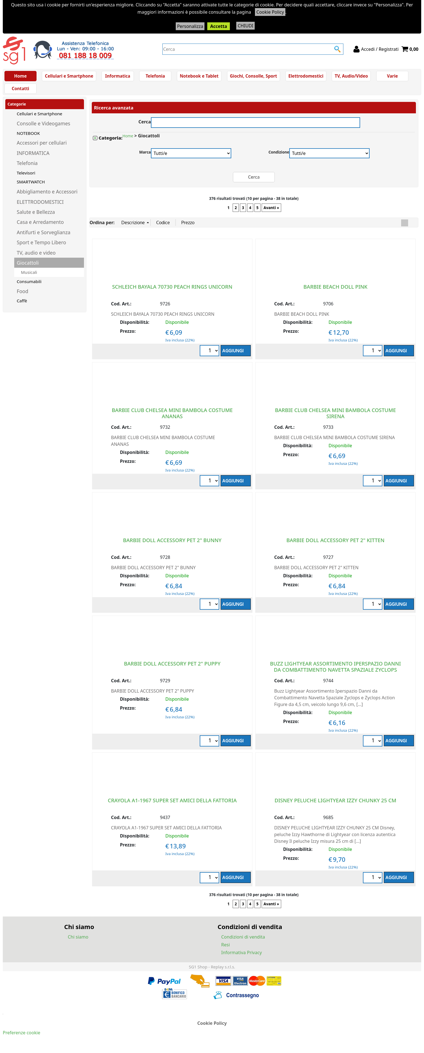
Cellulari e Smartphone (69, 77)
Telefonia (155, 77)
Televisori (26, 176)
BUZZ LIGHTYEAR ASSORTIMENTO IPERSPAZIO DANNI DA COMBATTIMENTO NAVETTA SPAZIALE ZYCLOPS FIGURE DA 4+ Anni (335, 672)
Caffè (22, 304)
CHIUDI (245, 26)
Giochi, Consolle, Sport (252, 77)
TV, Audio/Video (349, 77)
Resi (225, 948)
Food (22, 294)
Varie (390, 77)
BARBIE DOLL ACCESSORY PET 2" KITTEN (335, 543)
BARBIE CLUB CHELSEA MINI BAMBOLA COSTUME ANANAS (172, 416)
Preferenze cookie (21, 1036)
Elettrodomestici (304, 77)
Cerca (144, 124)
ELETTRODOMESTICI (40, 205)
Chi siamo (78, 940)
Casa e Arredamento (40, 225)
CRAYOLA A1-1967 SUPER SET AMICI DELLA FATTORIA (172, 803)
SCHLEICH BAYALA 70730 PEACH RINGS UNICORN (172, 289)
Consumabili (29, 285)
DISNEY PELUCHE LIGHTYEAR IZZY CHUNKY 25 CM (335, 803)
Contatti (21, 91)
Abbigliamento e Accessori (47, 195)
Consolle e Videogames (43, 126)
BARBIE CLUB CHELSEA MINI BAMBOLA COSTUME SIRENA (335, 416)
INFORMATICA (33, 156)
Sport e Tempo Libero (41, 245)
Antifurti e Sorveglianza (43, 235)
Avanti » (271, 210)
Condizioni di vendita (243, 940)
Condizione (278, 155)
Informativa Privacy (241, 956)
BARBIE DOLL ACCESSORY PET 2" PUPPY (172, 666)
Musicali (29, 275)
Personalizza (190, 26)
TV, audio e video (36, 255)
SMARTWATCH (31, 185)
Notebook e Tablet (198, 77)
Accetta (218, 26)
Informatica (117, 77)
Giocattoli (28, 265)
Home (20, 77)
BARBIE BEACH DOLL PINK (335, 289)
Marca (145, 155)
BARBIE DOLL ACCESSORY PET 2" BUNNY (172, 543)
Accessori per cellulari (42, 146)
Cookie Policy (270, 12)
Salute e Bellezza (36, 215)
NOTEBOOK (28, 136)
